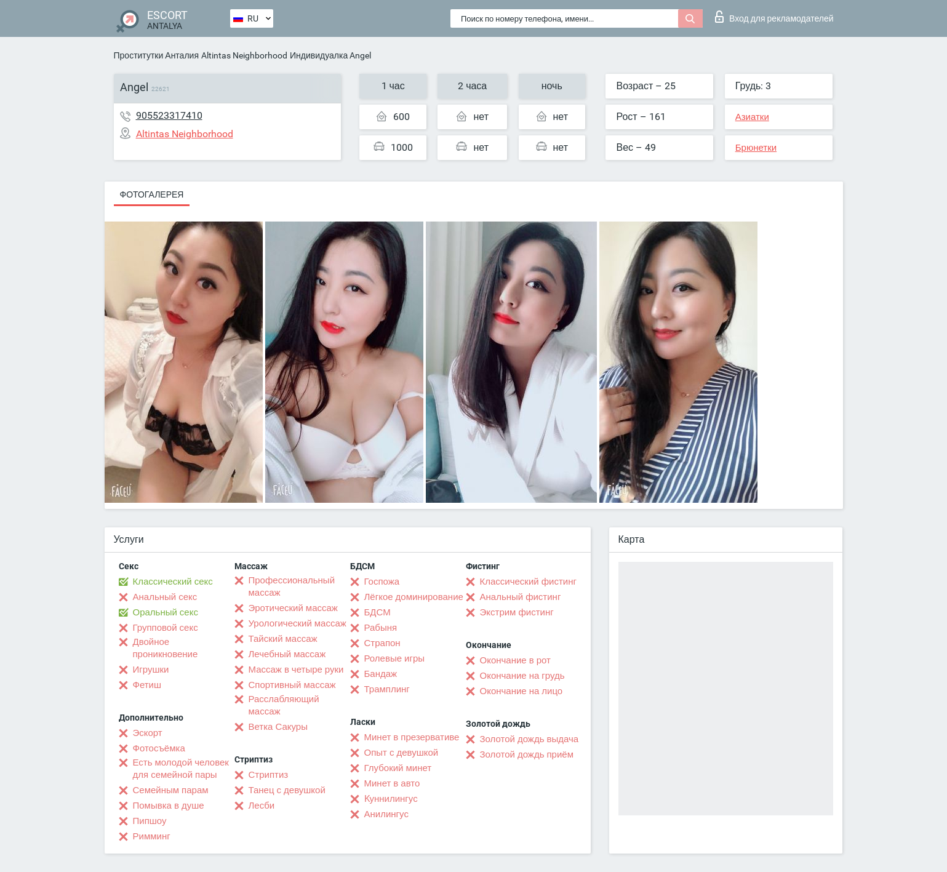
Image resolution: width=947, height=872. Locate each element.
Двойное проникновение (165, 648)
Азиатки (752, 116)
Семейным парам (171, 790)
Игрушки (151, 669)
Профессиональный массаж (292, 586)
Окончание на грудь (522, 675)
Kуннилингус (391, 798)
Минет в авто (392, 783)
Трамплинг (387, 689)
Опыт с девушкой (401, 752)
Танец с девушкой (287, 790)
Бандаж (381, 673)
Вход (774, 16)
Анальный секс (165, 596)
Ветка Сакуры (278, 726)
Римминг (151, 836)
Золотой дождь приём (526, 754)
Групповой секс (165, 627)
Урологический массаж (297, 623)
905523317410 (169, 115)
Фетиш (147, 684)
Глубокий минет (398, 768)
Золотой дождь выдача (529, 739)
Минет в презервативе (412, 737)
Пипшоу (150, 820)
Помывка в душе (168, 805)
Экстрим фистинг (517, 612)
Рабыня (381, 627)
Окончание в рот (515, 660)
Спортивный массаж (292, 684)
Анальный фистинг (520, 596)
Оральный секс (165, 612)
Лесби (262, 805)
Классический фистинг (528, 581)
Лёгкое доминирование (413, 596)
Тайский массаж (283, 638)
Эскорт (147, 732)
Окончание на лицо (521, 691)
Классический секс (173, 581)
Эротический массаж (293, 608)
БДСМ (377, 612)
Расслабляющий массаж (284, 705)
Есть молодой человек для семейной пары (181, 768)
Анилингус (386, 814)
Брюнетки (756, 147)
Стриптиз (269, 774)
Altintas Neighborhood (244, 55)
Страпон (382, 643)
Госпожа (382, 581)
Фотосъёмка (159, 748)
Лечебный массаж (287, 654)
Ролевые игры (394, 658)
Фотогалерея (152, 194)
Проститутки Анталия (156, 55)
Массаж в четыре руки (296, 669)
